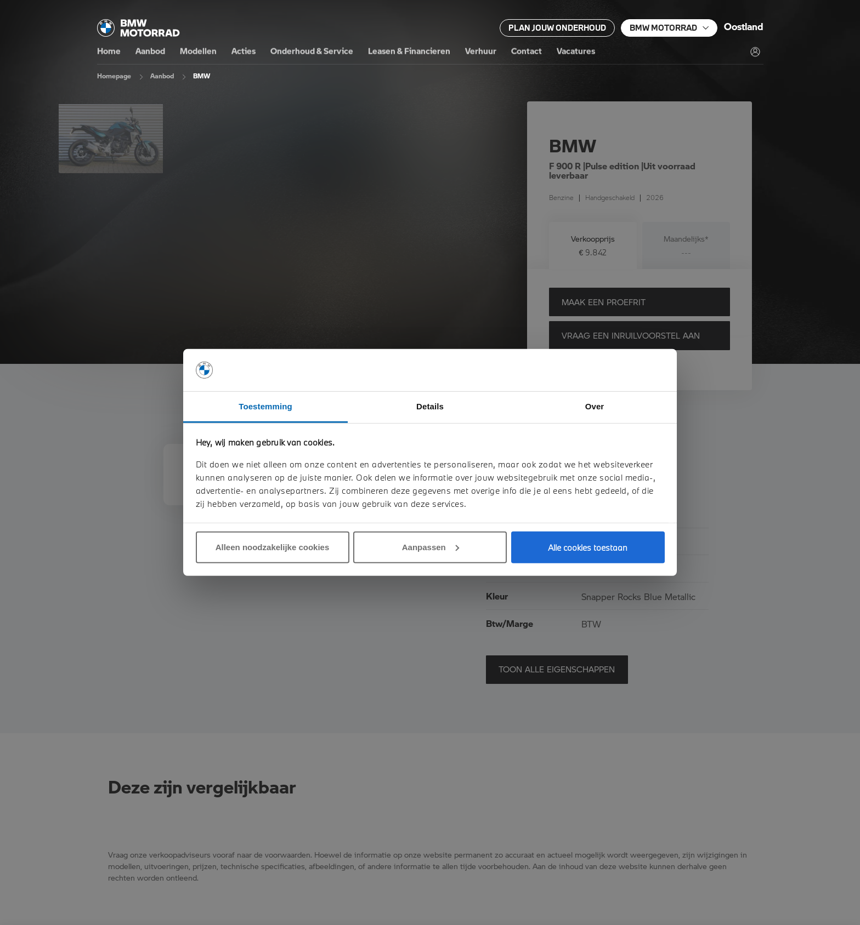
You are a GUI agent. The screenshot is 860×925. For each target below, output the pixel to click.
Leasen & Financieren (409, 51)
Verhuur (480, 51)
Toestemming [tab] (265, 406)
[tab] (593, 245)
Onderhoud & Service (311, 51)
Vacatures (576, 51)
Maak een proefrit (604, 302)
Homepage (114, 76)
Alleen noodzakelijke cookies (273, 547)
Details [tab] (430, 406)
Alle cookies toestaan (587, 547)
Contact (526, 51)
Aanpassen (430, 547)
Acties (243, 51)
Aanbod (150, 51)
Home (109, 51)
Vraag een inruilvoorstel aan (631, 335)
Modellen (198, 51)
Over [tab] (594, 406)
